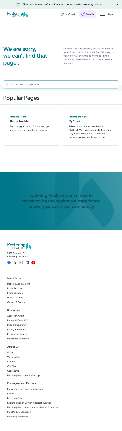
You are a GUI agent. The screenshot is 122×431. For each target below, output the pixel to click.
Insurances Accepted (18, 338)
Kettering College (16, 398)
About (10, 352)
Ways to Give (14, 357)
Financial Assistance (17, 334)
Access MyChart (15, 315)
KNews (10, 393)
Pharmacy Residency (18, 416)
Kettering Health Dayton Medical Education (29, 402)
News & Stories (15, 297)
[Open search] (87, 14)
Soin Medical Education (19, 412)
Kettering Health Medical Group (23, 375)
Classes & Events (16, 302)
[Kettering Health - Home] (17, 14)
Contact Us (13, 370)
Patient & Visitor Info (17, 320)
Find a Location (15, 293)
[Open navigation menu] (106, 14)
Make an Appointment (18, 283)
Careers (11, 361)
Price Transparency (17, 325)
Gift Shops (12, 366)
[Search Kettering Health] (65, 85)
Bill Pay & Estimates (17, 329)
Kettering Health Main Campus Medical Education (32, 407)
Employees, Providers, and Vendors (25, 389)
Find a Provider (15, 288)
